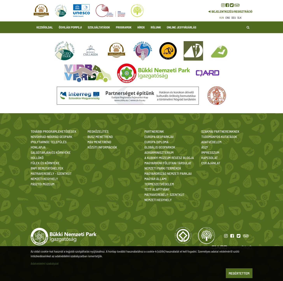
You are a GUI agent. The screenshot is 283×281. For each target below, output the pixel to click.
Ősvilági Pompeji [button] (70, 27)
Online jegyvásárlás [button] (181, 27)
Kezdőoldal (45, 27)
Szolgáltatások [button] (99, 27)
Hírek (141, 27)
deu (233, 17)
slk (239, 17)
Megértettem (239, 273)
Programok (123, 27)
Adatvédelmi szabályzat (45, 263)
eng (227, 17)
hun (221, 17)
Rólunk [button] (156, 27)
